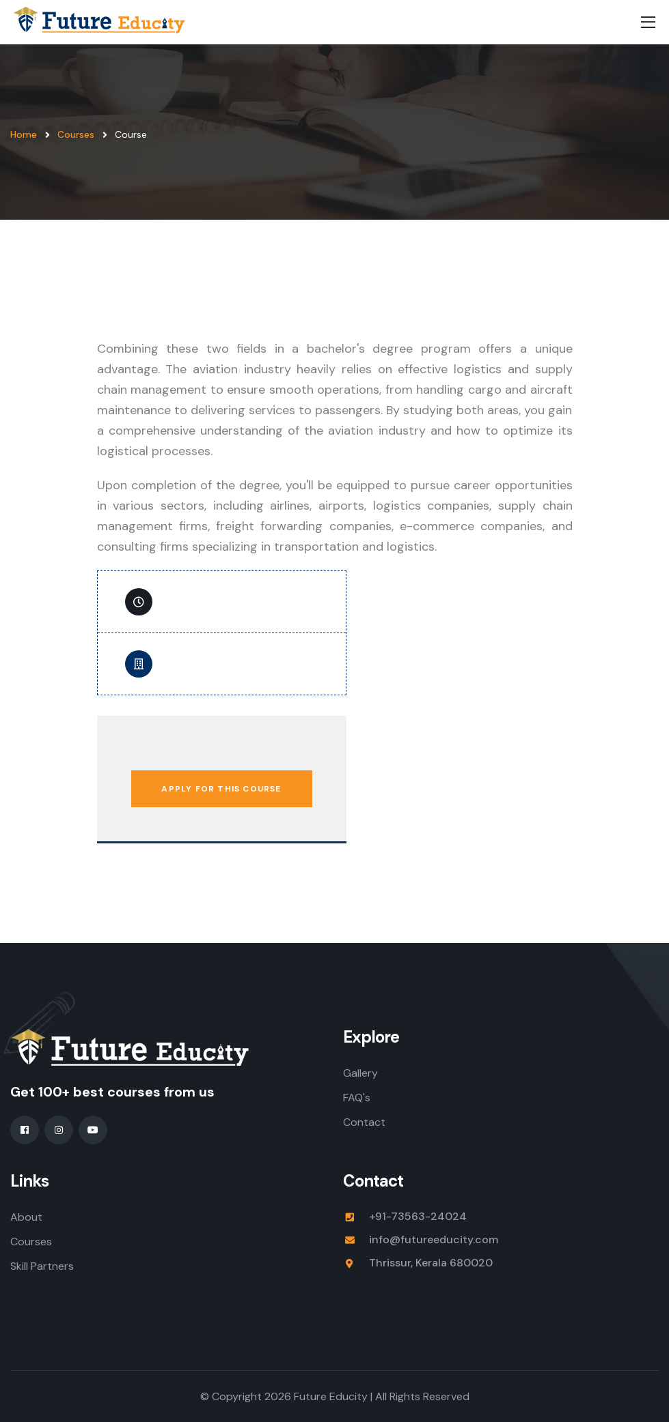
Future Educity (331, 1396)
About (26, 1217)
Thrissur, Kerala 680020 (431, 1263)
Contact (364, 1122)
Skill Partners (42, 1266)
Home (23, 134)
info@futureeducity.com (433, 1239)
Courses (75, 134)
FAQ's (356, 1097)
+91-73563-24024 (418, 1216)
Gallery (360, 1073)
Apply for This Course (221, 788)
